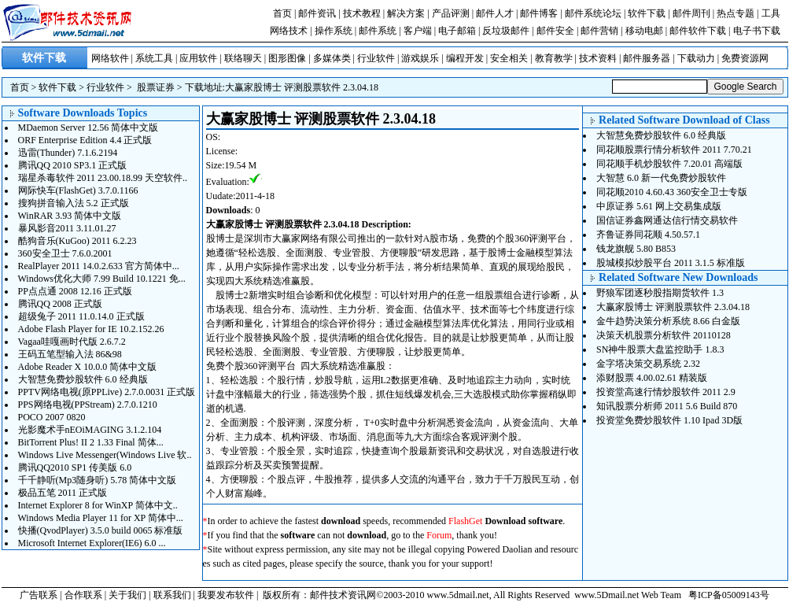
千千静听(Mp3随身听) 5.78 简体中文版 (97, 480)
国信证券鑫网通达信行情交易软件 (667, 220)
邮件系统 (377, 30)
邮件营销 (599, 30)
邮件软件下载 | (700, 30)
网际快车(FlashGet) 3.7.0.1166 (78, 190)
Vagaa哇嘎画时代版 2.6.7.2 (72, 341)
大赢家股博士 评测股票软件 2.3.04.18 (301, 87)
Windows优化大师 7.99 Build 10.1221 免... (102, 278)
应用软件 (198, 58)
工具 (770, 13)
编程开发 (465, 58)
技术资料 (598, 58)
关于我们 (127, 594)
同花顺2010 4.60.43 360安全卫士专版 (671, 192)
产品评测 (451, 13)
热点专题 (735, 13)
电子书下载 (756, 30)
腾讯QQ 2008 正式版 (60, 303)
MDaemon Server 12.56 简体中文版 (88, 127)
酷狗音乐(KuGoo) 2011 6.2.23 (77, 240)
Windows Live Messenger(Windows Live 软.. (105, 454)
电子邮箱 (457, 30)
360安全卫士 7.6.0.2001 (65, 253)
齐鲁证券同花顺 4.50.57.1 (648, 234)
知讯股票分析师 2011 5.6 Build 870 (666, 406)
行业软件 (376, 58)
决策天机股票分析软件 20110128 (663, 335)
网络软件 (110, 58)
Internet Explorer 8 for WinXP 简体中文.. (98, 505)
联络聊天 (243, 58)
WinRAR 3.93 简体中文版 (70, 215)
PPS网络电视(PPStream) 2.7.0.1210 (87, 404)
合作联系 (83, 594)
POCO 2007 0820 (52, 417)
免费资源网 (745, 58)
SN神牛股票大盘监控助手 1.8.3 (660, 349)
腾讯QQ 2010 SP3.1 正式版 (72, 165)
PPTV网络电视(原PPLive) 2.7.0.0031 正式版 (107, 391)
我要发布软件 (225, 594)
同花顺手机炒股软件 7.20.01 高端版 (669, 163)
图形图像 (287, 58)
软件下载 (646, 13)
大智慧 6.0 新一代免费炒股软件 (661, 177)
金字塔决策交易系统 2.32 (648, 363)
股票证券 (156, 87)
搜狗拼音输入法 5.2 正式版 (73, 203)
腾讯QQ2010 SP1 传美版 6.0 (75, 467)
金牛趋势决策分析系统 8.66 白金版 (668, 321)
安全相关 (509, 58)
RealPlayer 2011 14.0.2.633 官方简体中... (98, 266)
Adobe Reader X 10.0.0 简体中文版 (87, 366)
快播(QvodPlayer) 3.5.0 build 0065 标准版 (100, 530)
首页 (282, 13)
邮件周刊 (691, 13)
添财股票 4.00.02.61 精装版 (651, 377)
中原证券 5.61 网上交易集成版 (658, 206)
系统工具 (154, 58)
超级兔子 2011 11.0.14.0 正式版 (81, 316)
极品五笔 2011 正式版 (63, 492)
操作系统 (333, 30)
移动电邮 (644, 30)
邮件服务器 (646, 58)
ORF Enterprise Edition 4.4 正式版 (85, 140)
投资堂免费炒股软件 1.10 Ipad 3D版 (669, 420)
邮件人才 (495, 13)
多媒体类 (332, 58)
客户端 (418, 30)
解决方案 (406, 13)
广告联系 (38, 594)
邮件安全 (555, 30)
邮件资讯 (317, 13)
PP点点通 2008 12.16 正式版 (75, 291)
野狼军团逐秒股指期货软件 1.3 (660, 292)
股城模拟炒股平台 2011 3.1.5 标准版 (670, 262)
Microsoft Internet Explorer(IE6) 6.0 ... (92, 543)
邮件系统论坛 (593, 13)
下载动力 (696, 58)
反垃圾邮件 (505, 30)
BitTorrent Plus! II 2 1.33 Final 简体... (91, 442)
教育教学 (554, 58)
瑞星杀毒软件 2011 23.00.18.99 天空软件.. (103, 177)
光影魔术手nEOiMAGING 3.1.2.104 (90, 429)
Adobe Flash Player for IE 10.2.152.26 (91, 328)
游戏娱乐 (420, 58)
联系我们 (172, 594)
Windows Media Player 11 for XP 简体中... (100, 517)
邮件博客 (539, 13)
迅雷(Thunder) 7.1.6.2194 (68, 152)
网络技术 (289, 30)
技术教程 (362, 13)
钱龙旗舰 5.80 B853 (636, 248)
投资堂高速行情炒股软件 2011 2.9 (666, 391)
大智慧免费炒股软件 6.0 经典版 (83, 379)
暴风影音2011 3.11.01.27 (67, 228)
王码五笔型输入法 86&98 (70, 354)
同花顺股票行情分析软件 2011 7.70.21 (674, 149)
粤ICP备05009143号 (728, 594)
